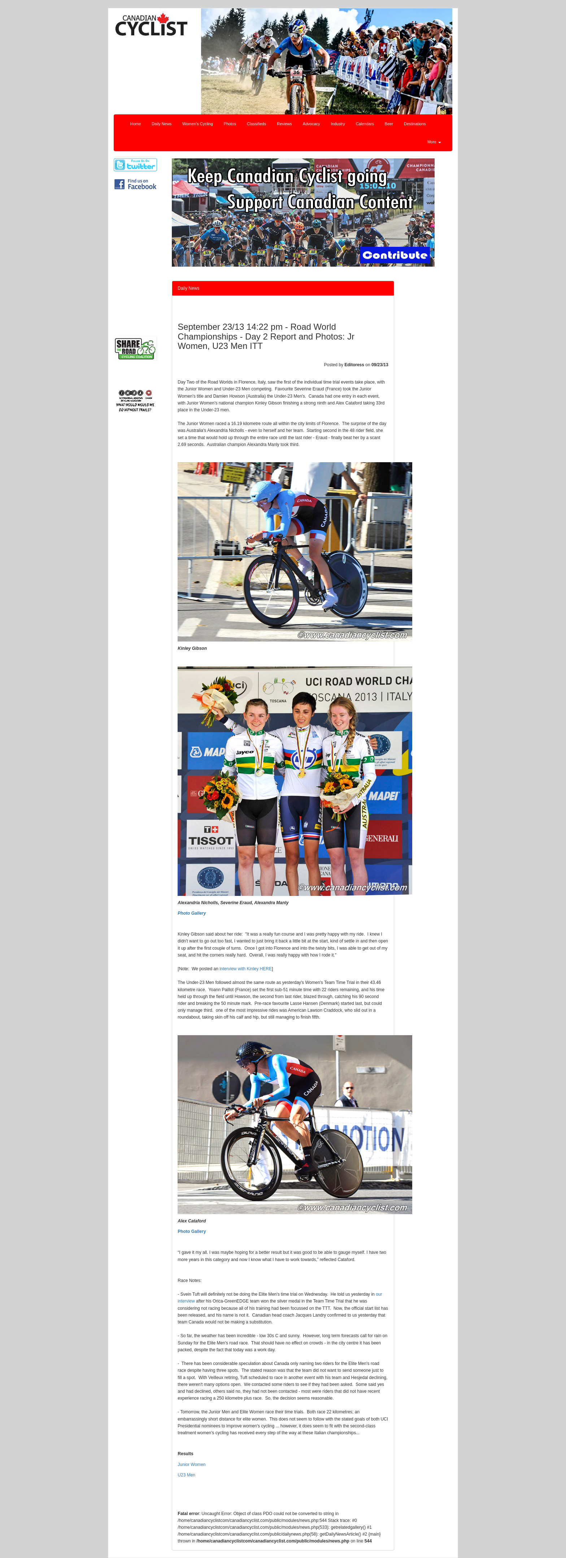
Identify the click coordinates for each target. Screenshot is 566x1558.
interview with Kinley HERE (245, 968)
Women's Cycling (197, 124)
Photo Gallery (192, 1231)
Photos (230, 124)
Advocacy (311, 124)
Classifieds (256, 124)
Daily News (161, 124)
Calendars (365, 124)
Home (135, 124)
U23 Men (186, 1475)
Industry (338, 124)
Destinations (415, 124)
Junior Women (191, 1464)
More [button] (434, 142)
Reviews (284, 124)
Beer (389, 124)
